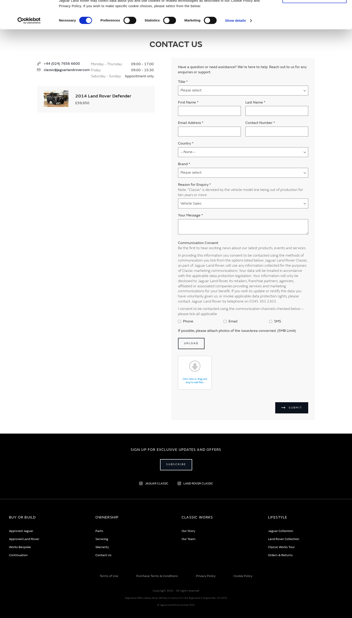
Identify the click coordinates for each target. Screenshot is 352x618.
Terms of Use (109, 576)
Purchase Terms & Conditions (157, 576)
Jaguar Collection (280, 531)
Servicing (101, 539)
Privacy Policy (206, 576)
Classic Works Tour (281, 547)
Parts (99, 531)
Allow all (314, 11)
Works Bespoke (20, 547)
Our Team (188, 539)
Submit (295, 407)
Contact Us (103, 555)
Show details (235, 47)
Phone (185, 321)
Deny (314, 24)
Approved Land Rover (24, 539)
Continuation (18, 555)
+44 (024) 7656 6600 (62, 63)
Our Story (188, 531)
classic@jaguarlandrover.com (67, 70)
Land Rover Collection (283, 539)
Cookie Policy (242, 576)
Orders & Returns (280, 555)
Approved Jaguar (21, 531)
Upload (191, 343)
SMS (275, 321)
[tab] (46, 517)
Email (231, 321)
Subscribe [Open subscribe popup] (176, 464)
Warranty (102, 547)
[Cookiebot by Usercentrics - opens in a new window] (29, 47)
